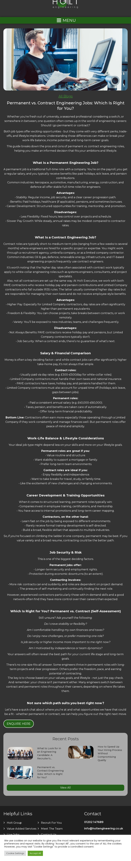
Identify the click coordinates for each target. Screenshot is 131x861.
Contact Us (48, 834)
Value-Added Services (22, 828)
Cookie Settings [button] (15, 853)
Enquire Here (19, 724)
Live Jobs (13, 834)
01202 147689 (93, 822)
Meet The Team (52, 828)
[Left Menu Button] (65, 20)
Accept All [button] (35, 853)
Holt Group (14, 822)
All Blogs (65, 96)
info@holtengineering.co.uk (103, 828)
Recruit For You (51, 822)
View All (65, 787)
